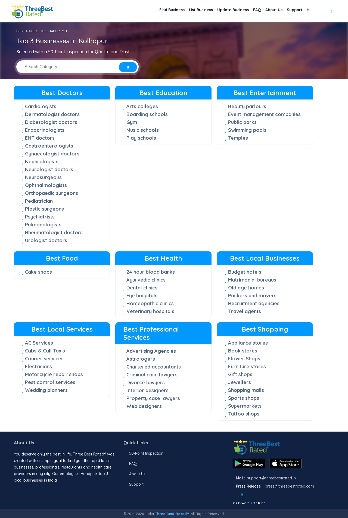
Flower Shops (244, 358)
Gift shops (240, 374)
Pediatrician (39, 201)
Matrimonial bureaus (252, 280)
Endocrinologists (44, 130)
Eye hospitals (141, 295)
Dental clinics (141, 288)
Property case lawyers (153, 398)
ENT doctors (40, 138)
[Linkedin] (265, 494)
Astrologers (140, 359)
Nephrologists (41, 161)
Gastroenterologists (49, 146)
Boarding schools (147, 114)
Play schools (141, 138)
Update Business (218, 11)
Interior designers (147, 390)
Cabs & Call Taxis (45, 351)
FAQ (246, 11)
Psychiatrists (40, 217)
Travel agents (244, 311)
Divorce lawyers (145, 382)
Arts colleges (142, 106)
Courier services (44, 358)
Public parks (242, 122)
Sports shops (243, 398)
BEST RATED (26, 31)
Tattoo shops (243, 414)
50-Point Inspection (146, 453)
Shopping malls (246, 390)
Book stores (242, 351)
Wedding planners (46, 390)
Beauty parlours (247, 106)
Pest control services (50, 382)
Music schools (142, 130)
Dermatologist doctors (52, 114)
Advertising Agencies (151, 351)
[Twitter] (242, 494)
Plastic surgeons (44, 209)
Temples (238, 138)
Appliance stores (248, 343)
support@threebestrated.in (271, 478)
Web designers (144, 406)
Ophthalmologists (46, 185)
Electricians (38, 366)
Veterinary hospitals (150, 311)
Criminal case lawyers (152, 375)
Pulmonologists (43, 224)
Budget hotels (244, 272)
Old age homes (246, 288)
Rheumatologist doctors (54, 232)
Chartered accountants (153, 367)
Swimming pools (247, 130)
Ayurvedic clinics (146, 280)
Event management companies (264, 114)
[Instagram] (250, 494)
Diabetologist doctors (51, 122)
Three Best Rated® (172, 513)
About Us (266, 11)
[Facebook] (233, 494)
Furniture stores (247, 366)
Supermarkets (245, 406)
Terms (260, 503)
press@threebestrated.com (289, 486)
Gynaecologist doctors (52, 154)
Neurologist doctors (49, 169)
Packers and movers (252, 295)
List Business (181, 11)
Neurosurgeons (43, 177)
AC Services (39, 343)
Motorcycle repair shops (54, 374)
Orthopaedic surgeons (51, 193)
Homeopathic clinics (150, 303)
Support (290, 11)
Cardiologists (40, 106)
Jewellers (239, 382)
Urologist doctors (46, 240)
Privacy (241, 503)
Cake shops (38, 272)
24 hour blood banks (150, 272)
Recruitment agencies (253, 303)
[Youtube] (258, 494)
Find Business (147, 11)
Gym (131, 122)
